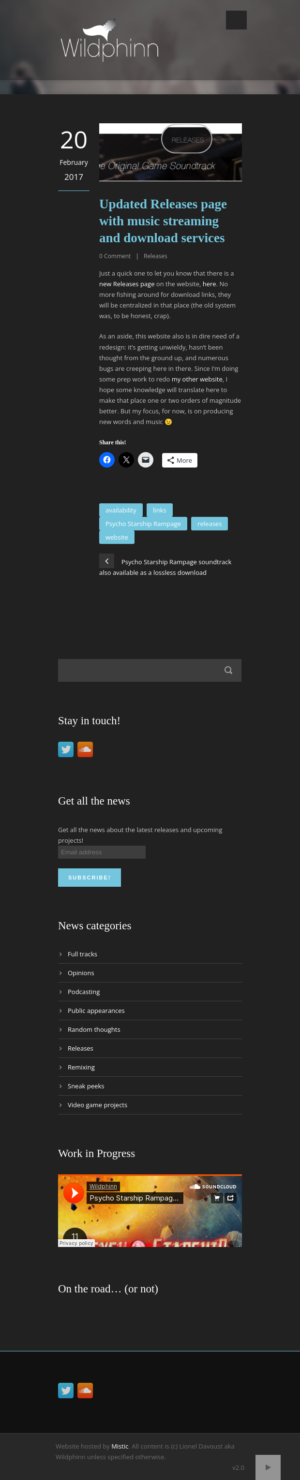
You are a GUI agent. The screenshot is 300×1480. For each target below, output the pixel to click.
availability (120, 510)
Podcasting (84, 991)
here (209, 283)
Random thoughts (94, 1029)
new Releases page (126, 283)
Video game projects (97, 1104)
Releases (155, 256)
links (159, 510)
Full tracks (82, 954)
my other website (197, 379)
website (116, 537)
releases (209, 523)
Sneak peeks (86, 1086)
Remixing (81, 1067)
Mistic (119, 1446)
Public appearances (96, 1010)
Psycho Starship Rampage (143, 523)
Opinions (81, 972)
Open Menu (236, 20)
